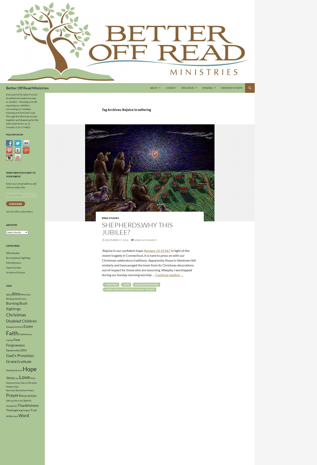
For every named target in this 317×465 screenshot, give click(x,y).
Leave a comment (145, 240)
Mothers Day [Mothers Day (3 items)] (12, 386)
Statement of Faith (231, 88)
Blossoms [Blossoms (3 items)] (26, 294)
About (154, 88)
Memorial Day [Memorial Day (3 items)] (13, 383)
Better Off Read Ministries (27, 88)
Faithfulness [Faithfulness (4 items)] (25, 334)
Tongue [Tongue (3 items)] (26, 410)
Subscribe (15, 203)
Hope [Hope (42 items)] (30, 368)
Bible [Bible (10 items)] (16, 294)
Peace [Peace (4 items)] (31, 390)
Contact (171, 88)
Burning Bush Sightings (18, 257)
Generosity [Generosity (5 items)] (13, 350)
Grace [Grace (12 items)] (11, 361)
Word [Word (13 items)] (23, 415)
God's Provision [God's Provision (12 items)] (20, 355)
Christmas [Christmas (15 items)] (16, 314)
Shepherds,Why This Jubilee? (137, 228)
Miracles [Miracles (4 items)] (32, 382)
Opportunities (13, 267)
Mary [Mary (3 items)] (33, 378)
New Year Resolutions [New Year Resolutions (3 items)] (16, 390)
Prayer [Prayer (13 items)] (12, 395)
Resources (187, 88)
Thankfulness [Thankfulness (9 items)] (28, 405)
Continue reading (169, 275)
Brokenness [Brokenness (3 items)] (21, 298)
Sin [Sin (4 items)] (21, 400)
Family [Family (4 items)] (9, 340)
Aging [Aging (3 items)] (9, 294)
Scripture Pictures (15, 272)
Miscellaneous (13, 262)
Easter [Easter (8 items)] (28, 326)
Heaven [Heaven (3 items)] (18, 370)
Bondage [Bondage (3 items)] (10, 298)
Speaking (207, 88)
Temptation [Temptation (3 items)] (11, 406)
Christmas (111, 284)
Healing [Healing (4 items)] (10, 370)
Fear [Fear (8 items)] (17, 340)
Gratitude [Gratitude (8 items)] (24, 361)
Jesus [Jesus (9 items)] (10, 377)
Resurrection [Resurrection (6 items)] (27, 395)
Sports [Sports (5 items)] (27, 400)
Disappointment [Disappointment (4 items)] (14, 326)
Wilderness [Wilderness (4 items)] (12, 416)
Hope (127, 284)
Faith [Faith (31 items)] (12, 333)
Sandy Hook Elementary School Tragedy (130, 289)
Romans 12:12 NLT (157, 251)
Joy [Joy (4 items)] (17, 378)
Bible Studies (110, 218)
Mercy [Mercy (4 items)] (23, 382)
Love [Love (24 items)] (24, 377)
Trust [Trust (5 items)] (33, 410)
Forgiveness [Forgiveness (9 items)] (15, 345)
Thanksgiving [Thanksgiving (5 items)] (14, 410)
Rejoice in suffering (147, 284)
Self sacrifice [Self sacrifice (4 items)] (12, 400)
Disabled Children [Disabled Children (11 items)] (21, 321)
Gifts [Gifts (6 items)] (23, 350)
